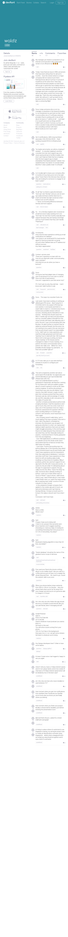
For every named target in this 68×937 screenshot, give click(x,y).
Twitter (18, 138)
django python (47, 818)
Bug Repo (19, 129)
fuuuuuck (43, 355)
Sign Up (60, 3)
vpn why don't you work (42, 445)
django (38, 821)
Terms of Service (19, 143)
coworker (49, 442)
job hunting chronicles (42, 644)
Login (52, 3)
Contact (6, 136)
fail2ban (52, 303)
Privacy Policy (8, 143)
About (5, 125)
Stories (29, 3)
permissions (51, 355)
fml (47, 278)
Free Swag (7, 131)
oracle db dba (40, 715)
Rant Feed (21, 3)
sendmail (46, 303)
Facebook (19, 136)
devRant (6, 141)
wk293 (42, 172)
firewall (42, 442)
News (5, 127)
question (38, 226)
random (38, 657)
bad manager (40, 278)
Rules (18, 125)
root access (39, 358)
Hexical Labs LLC (19, 141)
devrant (45, 771)
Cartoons (19, 131)
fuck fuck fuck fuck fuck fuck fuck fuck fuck (45, 711)
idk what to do (44, 276)
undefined (39, 849)
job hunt (42, 641)
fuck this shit (44, 755)
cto (41, 458)
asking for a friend (41, 228)
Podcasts (19, 133)
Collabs (36, 3)
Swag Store (7, 129)
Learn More (8, 101)
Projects (18, 127)
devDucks (7, 133)
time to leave (44, 253)
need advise (46, 226)
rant (37, 70)
